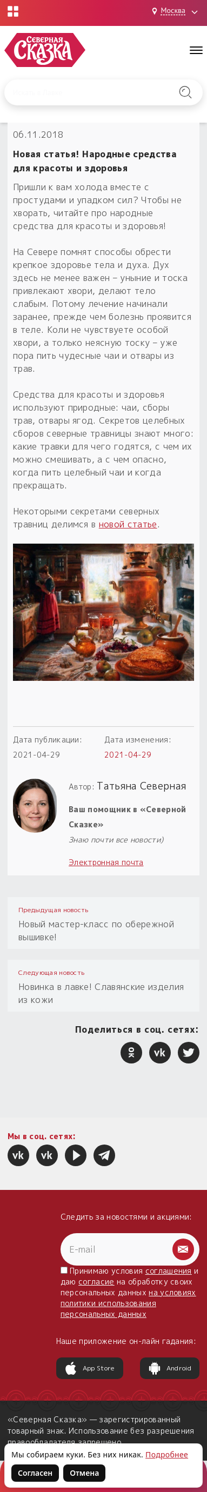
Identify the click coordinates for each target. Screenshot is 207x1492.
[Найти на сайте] (186, 92)
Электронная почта (106, 862)
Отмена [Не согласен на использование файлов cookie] (84, 1473)
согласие (96, 1281)
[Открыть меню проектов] (13, 11)
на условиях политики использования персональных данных (128, 1303)
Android (169, 1368)
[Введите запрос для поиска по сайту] (90, 92)
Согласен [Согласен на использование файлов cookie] (35, 1473)
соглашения (168, 1271)
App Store (89, 1368)
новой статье (128, 524)
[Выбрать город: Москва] (176, 11)
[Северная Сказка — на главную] (45, 50)
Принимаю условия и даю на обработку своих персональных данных (130, 1292)
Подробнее (166, 1454)
